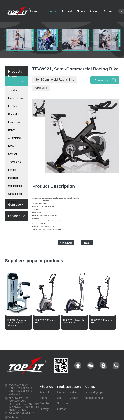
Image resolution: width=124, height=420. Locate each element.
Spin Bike (13, 114)
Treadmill (13, 90)
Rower (11, 146)
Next (86, 242)
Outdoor (62, 409)
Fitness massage (13, 171)
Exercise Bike (16, 98)
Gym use (63, 403)
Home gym (14, 122)
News (81, 11)
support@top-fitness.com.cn (94, 395)
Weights (12, 185)
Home (34, 11)
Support (66, 11)
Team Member (45, 400)
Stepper (12, 154)
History (44, 409)
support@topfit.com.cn (21, 412)
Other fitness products (15, 195)
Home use (61, 395)
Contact (90, 386)
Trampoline (14, 162)
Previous (67, 242)
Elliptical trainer (13, 107)
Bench (11, 130)
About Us (46, 386)
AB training (14, 138)
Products (49, 11)
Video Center (74, 395)
